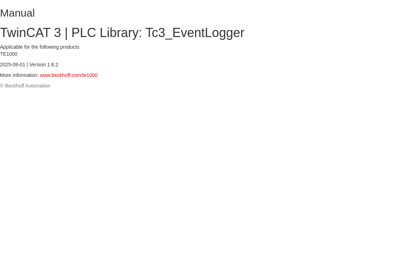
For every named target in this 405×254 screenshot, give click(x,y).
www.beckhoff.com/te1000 (69, 75)
